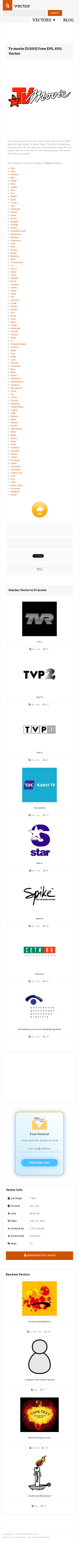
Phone (14, 309)
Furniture (15, 460)
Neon (13, 419)
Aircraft (14, 331)
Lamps (14, 457)
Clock (13, 391)
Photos (14, 422)
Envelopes (16, 234)
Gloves (14, 454)
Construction (17, 262)
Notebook (15, 328)
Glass (13, 272)
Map (13, 246)
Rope (13, 441)
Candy (14, 325)
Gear (13, 322)
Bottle (13, 356)
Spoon (14, 438)
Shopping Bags (18, 344)
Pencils (14, 362)
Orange (14, 224)
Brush (13, 281)
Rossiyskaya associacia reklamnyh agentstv (39, 1029)
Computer (15, 209)
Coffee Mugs (17, 407)
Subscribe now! (39, 1162)
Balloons (15, 237)
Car (12, 193)
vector (22, 6)
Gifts (13, 184)
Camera (15, 284)
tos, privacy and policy (39, 1537)
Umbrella (15, 451)
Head (13, 215)
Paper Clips (16, 485)
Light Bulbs (16, 428)
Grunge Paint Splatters (39, 1321)
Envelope (15, 488)
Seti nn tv (39, 974)
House (14, 212)
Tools (13, 319)
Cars (13, 243)
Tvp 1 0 (39, 752)
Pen (13, 312)
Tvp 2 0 (39, 697)
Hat (12, 297)
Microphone (16, 388)
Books (14, 227)
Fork (13, 476)
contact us (20, 1537)
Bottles (14, 306)
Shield (14, 287)
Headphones (17, 381)
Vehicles (15, 300)
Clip (12, 168)
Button (14, 196)
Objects (49, 163)
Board (14, 375)
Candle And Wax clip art (39, 1496)
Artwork (14, 334)
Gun (13, 479)
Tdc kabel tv (40, 808)
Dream (14, 250)
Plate (13, 337)
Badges (14, 221)
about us (7, 1537)
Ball (12, 177)
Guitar (14, 303)
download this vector (39, 1255)
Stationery (16, 240)
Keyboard (15, 378)
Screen (14, 425)
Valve (13, 444)
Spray (13, 463)
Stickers (15, 174)
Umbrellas (16, 366)
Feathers (15, 447)
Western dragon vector (39, 1438)
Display (14, 278)
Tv (12, 341)
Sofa (13, 482)
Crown (14, 202)
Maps (13, 350)
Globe (14, 290)
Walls (13, 435)
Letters (14, 187)
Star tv (39, 863)
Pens (13, 316)
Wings (14, 180)
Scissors (15, 347)
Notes (13, 253)
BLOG (68, 20)
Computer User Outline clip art (39, 1380)
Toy (12, 394)
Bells (13, 259)
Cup (13, 353)
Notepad (15, 385)
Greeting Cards (18, 231)
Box (12, 190)
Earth (13, 199)
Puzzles (15, 400)
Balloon (14, 416)
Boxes (14, 218)
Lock (13, 359)
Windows (15, 403)
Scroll (13, 275)
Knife (13, 432)
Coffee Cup (16, 472)
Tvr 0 (39, 642)
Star (13, 206)
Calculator (16, 466)
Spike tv (39, 919)
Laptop (14, 410)
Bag (13, 369)
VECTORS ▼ (44, 20)
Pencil (14, 268)
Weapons (15, 491)
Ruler (13, 372)
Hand (13, 293)
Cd (12, 265)
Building (15, 256)
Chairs (14, 397)
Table (13, 413)
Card (13, 171)
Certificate (16, 469)
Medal (14, 494)
